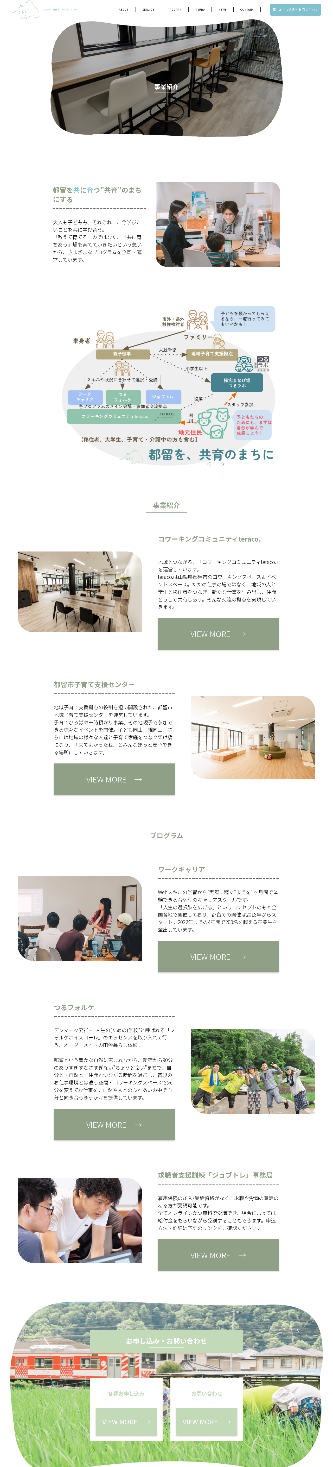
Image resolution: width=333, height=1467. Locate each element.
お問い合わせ (261, 1422)
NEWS (223, 11)
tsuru (200, 11)
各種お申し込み (207, 1422)
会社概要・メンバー (203, 1434)
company (247, 11)
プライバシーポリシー (254, 1434)
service (148, 11)
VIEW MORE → (188, 630)
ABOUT (124, 11)
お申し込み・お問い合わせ (296, 11)
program (175, 11)
